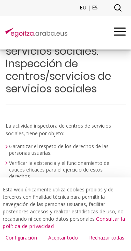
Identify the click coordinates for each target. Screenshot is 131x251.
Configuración (21, 237)
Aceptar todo (63, 237)
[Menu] (120, 32)
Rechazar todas (106, 237)
